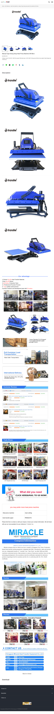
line (6, 68)
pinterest (16, 68)
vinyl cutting (28, 515)
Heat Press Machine (14, 6)
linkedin (23, 68)
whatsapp (13, 68)
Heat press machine (8, 515)
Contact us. (30, 527)
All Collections (7, 6)
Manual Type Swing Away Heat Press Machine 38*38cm (28, 6)
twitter (10, 68)
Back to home (27, 676)
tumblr (20, 68)
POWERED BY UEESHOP (22, 711)
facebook (3, 68)
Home (3, 6)
